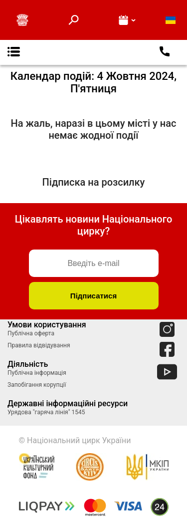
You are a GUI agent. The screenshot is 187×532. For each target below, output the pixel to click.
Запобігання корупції (36, 384)
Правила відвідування (38, 345)
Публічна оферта (30, 333)
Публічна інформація (36, 372)
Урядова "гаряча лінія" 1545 (46, 412)
